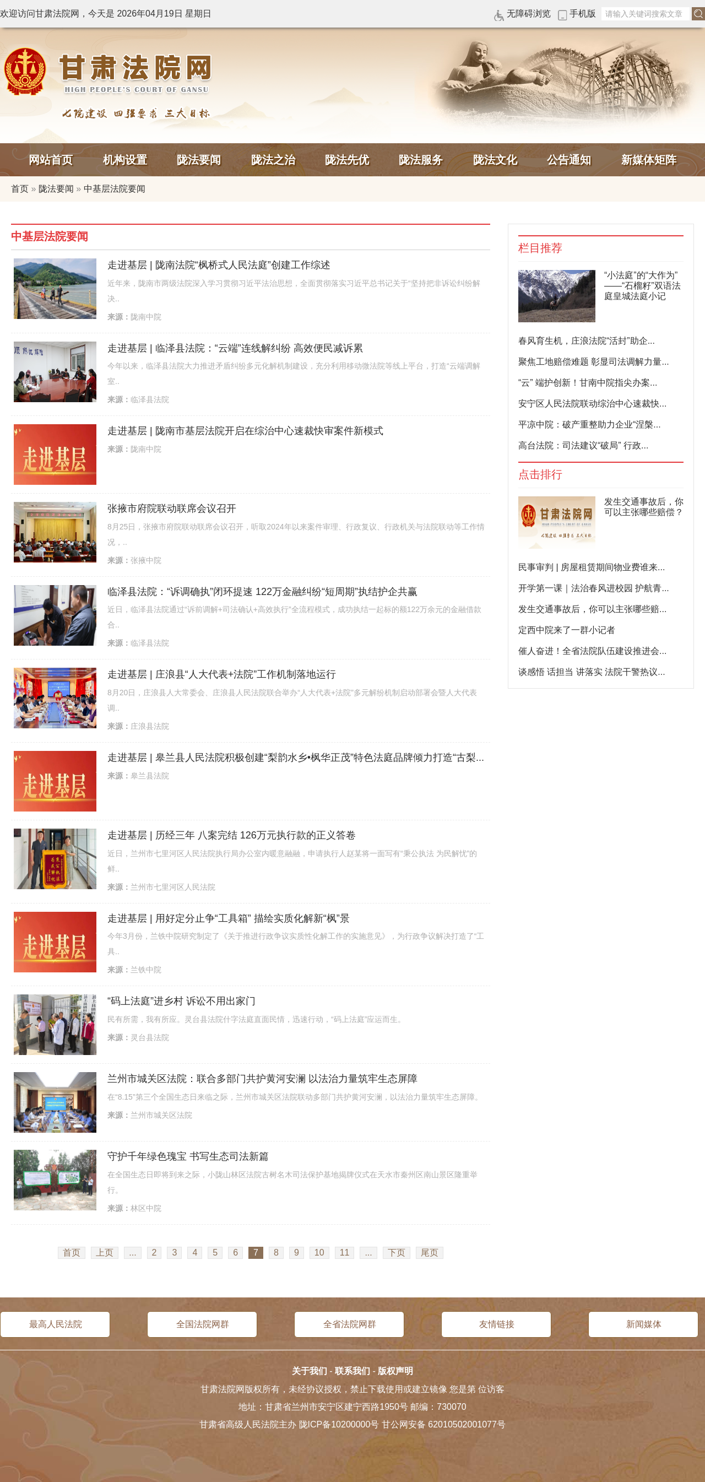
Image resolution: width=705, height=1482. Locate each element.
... (132, 1252)
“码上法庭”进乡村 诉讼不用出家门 (181, 1001)
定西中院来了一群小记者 (566, 630)
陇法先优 (347, 160)
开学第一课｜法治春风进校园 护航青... (593, 588)
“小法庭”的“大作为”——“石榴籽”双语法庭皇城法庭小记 (642, 286)
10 (319, 1252)
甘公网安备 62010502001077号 (444, 1424)
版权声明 (395, 1371)
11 (345, 1252)
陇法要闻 (199, 160)
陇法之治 (273, 160)
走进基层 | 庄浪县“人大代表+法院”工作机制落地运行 (221, 674)
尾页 (429, 1252)
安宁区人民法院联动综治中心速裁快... (592, 403)
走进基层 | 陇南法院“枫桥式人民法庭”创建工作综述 (218, 265)
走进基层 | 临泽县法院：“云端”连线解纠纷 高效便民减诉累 (235, 348)
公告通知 (569, 160)
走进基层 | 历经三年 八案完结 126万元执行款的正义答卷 (231, 835)
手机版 (583, 13)
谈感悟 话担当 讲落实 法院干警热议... (591, 672)
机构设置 (125, 160)
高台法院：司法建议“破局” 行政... (583, 445)
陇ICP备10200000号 (339, 1424)
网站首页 (51, 160)
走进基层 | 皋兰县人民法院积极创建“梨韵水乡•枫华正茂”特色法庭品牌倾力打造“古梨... (295, 757)
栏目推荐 (540, 248)
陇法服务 (421, 160)
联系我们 (352, 1371)
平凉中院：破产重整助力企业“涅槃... (589, 424)
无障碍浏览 (529, 13)
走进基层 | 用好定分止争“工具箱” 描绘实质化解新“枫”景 (228, 918)
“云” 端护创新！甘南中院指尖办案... (587, 382)
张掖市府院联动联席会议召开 (171, 508)
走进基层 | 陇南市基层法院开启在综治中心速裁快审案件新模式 (245, 430)
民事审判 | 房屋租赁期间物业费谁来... (591, 567)
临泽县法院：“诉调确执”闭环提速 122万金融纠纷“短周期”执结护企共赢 (262, 591)
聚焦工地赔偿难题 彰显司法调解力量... (593, 361)
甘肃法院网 (110, 71)
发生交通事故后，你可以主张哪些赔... (592, 609)
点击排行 (540, 474)
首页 (20, 188)
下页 (396, 1252)
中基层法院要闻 (114, 188)
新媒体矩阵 (648, 160)
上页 (104, 1252)
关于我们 (309, 1371)
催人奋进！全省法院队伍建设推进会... (592, 651)
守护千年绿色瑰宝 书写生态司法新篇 (188, 1156)
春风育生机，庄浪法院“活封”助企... (586, 340)
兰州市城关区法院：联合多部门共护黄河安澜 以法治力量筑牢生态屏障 (262, 1078)
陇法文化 (495, 160)
